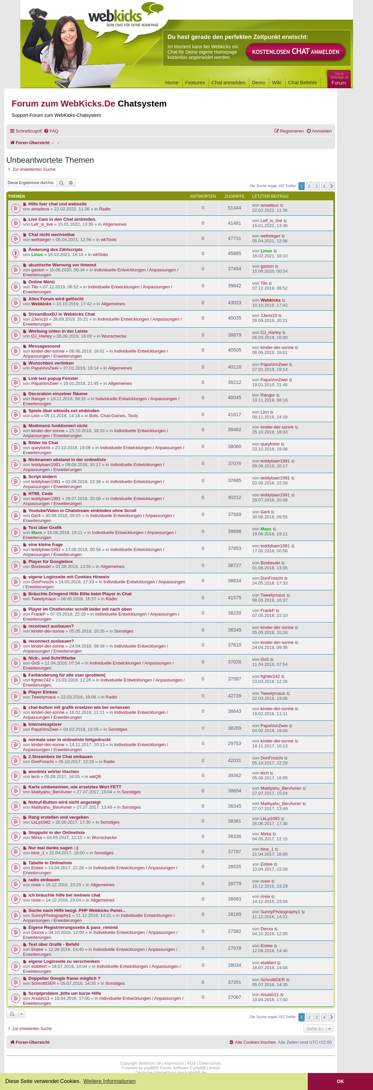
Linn (35, 415)
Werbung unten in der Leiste (58, 331)
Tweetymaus (43, 598)
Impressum (174, 1063)
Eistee (37, 867)
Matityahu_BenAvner (51, 791)
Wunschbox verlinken (51, 363)
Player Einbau (43, 691)
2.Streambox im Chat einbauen (61, 756)
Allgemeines (115, 224)
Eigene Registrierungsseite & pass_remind (73, 927)
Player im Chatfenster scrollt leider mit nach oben (80, 609)
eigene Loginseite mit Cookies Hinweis (69, 576)
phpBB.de (197, 1072)
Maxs (36, 532)
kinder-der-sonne (48, 351)
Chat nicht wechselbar (52, 234)
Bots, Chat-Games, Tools (113, 415)
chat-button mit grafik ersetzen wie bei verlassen (79, 707)
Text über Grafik (45, 527)
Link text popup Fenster (53, 378)
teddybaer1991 (46, 464)
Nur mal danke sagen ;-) (54, 847)
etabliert (39, 966)
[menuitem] (51, 131)
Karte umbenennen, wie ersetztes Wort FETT (75, 786)
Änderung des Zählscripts (56, 249)
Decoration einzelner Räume (58, 393)
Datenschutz (210, 1063)
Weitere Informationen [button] (109, 1081)
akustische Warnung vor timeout (62, 264)
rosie (36, 884)
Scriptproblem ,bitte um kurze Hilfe (65, 993)
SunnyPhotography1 (51, 915)
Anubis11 (40, 998)
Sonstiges (123, 631)
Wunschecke (113, 336)
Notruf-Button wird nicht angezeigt (65, 802)
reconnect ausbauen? (51, 626)
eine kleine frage (46, 544)
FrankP (38, 614)
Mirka (36, 837)
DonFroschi (42, 581)
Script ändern (43, 476)
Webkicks (41, 303)
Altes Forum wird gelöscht (56, 298)
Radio (104, 208)
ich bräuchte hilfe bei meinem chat (64, 895)
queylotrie (40, 447)
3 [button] (316, 186)
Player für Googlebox (51, 561)
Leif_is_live (42, 224)
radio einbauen (44, 879)
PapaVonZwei (44, 368)
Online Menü (42, 281)
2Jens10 (39, 319)
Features (195, 82)
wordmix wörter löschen (54, 771)
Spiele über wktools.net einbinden (64, 410)
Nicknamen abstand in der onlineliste (67, 459)
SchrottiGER (43, 983)
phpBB (150, 1068)
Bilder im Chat (43, 442)
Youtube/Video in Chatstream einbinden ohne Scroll (82, 510)
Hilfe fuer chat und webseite (58, 203)
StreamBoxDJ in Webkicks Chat (62, 314)
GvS (35, 663)
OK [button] (340, 1081)
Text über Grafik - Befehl (54, 944)
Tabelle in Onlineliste (50, 862)
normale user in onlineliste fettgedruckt (70, 739)
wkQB (95, 776)
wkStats (100, 254)
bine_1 (38, 852)
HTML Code (41, 493)
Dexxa (37, 932)
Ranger (38, 398)
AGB (191, 1063)
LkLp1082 (41, 822)
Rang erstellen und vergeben (59, 817)
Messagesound (44, 346)
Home (172, 82)
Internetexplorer (45, 724)
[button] (331, 186)
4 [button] (324, 186)
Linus (37, 254)
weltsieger (41, 239)
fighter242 (41, 680)
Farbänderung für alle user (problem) (67, 675)
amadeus (40, 208)
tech (35, 776)
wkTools (108, 239)
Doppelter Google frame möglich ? (64, 978)
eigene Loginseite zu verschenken (64, 961)
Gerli (36, 515)
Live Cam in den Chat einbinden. (62, 219)
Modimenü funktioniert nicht (58, 425)
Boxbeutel (41, 566)
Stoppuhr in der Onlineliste (57, 832)
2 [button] (309, 186)
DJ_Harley (41, 336)
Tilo (34, 286)
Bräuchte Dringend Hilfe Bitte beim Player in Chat (80, 593)
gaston (38, 269)
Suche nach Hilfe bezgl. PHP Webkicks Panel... (77, 910)
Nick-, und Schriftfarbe (52, 658)
